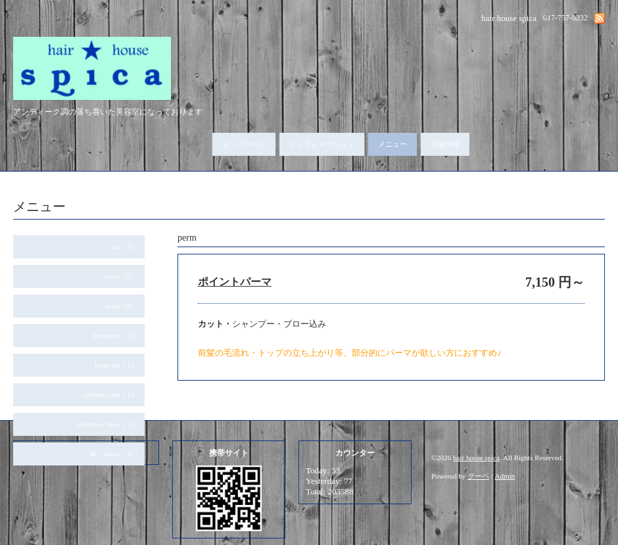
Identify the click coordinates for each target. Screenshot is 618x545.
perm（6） (121, 306)
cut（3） (124, 246)
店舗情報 (445, 144)
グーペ (478, 476)
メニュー (392, 144)
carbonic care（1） (110, 394)
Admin (505, 476)
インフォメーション (321, 144)
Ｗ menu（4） (113, 454)
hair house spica (476, 458)
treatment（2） (115, 335)
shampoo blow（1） (108, 424)
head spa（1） (116, 365)
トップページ (244, 144)
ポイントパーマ (235, 281)
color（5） (121, 276)
